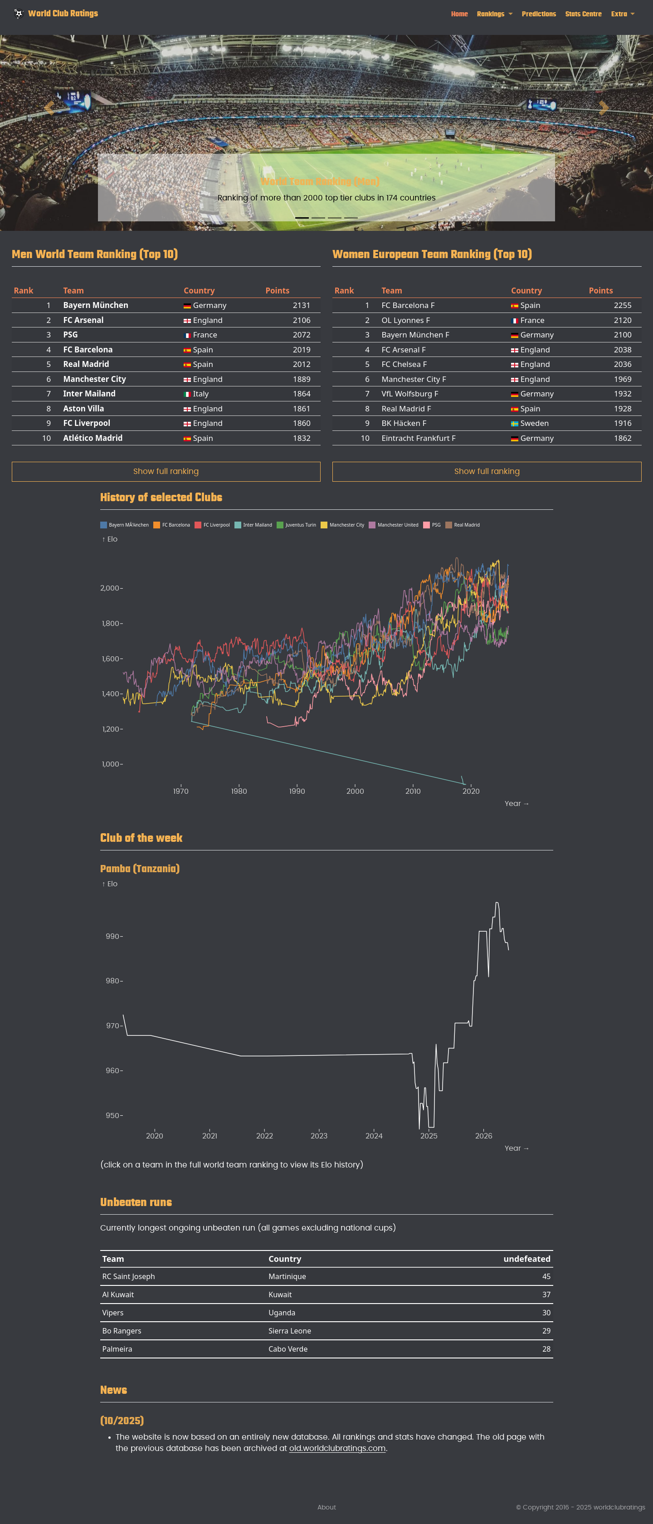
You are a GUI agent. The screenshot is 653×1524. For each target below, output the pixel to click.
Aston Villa (83, 408)
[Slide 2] (318, 218)
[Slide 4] (351, 218)
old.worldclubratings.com (337, 1448)
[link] (495, 14)
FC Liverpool (86, 423)
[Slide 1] (302, 218)
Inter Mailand (89, 393)
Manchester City (94, 379)
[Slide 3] (334, 218)
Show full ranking (166, 471)
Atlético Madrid (92, 438)
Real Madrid (86, 364)
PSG (70, 334)
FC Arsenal (83, 320)
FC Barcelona (87, 349)
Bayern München (95, 305)
